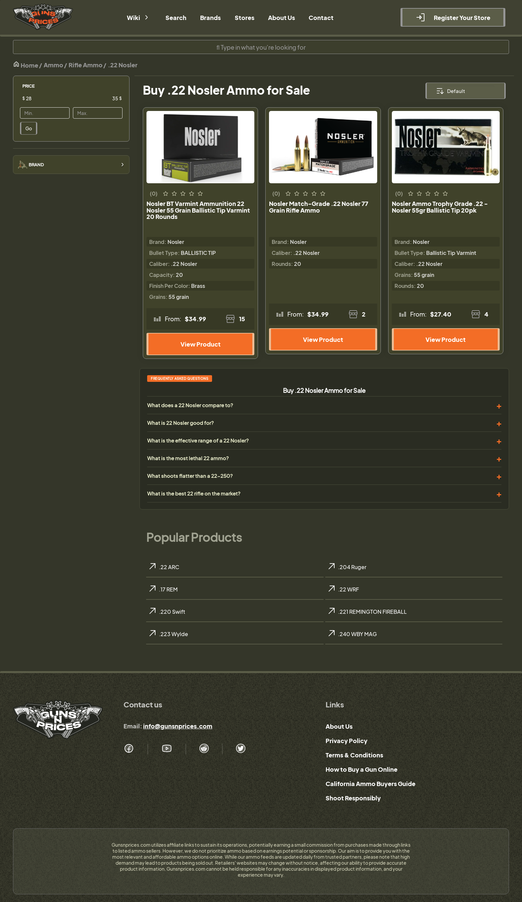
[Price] (50, 98)
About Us (339, 726)
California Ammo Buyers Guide (370, 783)
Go (28, 128)
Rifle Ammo (86, 65)
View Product (200, 344)
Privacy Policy (347, 740)
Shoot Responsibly (353, 798)
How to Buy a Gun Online (361, 769)
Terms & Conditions (354, 755)
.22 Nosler (122, 65)
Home (25, 65)
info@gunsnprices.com (177, 726)
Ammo (53, 65)
